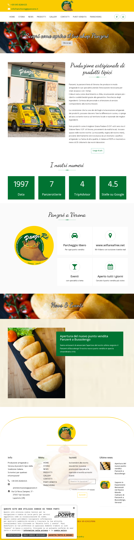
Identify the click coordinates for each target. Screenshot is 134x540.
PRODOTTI (41, 17)
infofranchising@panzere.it (24, 9)
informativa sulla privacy (35, 530)
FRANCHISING (95, 17)
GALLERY (53, 17)
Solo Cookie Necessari (34, 535)
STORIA (21, 17)
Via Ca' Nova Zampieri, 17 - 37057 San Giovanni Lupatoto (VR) (22, 495)
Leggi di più (97, 150)
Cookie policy (78, 536)
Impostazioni (13, 535)
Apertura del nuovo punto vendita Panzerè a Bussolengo (120, 468)
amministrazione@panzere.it (25, 488)
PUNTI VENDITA (79, 17)
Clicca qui (67, 43)
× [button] (74, 508)
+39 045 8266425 (19, 5)
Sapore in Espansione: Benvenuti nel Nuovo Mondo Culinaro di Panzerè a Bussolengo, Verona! (120, 492)
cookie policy (60, 530)
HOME (12, 17)
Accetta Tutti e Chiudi (60, 535)
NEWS (30, 17)
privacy (92, 489)
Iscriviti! (82, 495)
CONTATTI (65, 17)
